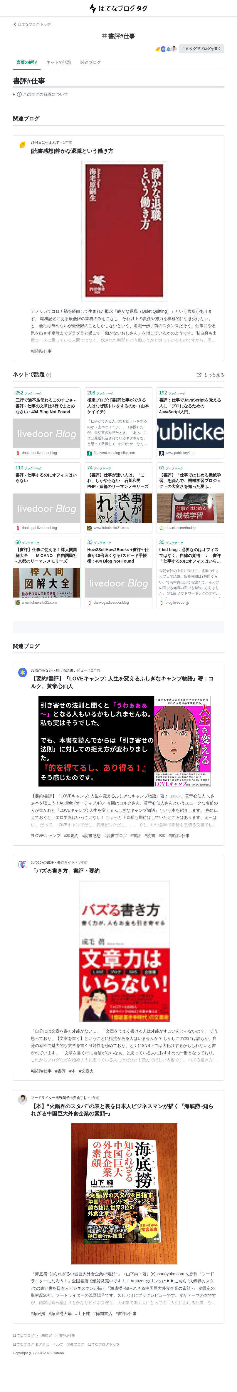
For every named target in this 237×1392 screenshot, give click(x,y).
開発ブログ (75, 1344)
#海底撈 (38, 1313)
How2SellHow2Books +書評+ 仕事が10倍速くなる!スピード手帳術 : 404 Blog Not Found (118, 555)
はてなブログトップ (104, 1344)
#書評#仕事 (41, 351)
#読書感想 (91, 835)
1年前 (67, 142)
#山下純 (82, 1313)
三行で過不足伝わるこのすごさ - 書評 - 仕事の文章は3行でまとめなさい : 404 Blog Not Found (46, 406)
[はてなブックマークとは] (48, 374)
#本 (162, 835)
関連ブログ (90, 62)
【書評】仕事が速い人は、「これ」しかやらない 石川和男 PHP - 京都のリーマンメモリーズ (118, 481)
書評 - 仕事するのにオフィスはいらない (46, 478)
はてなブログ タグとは (31, 1344)
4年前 (95, 1098)
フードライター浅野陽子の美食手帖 (59, 1098)
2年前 (95, 670)
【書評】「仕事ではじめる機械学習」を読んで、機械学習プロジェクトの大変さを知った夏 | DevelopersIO (190, 481)
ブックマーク (29, 392)
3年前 (83, 862)
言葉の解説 (26, 62)
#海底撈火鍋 (60, 1313)
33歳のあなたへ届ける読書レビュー (59, 670)
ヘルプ (58, 1344)
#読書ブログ (115, 835)
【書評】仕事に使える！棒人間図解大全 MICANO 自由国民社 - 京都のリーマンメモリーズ (47, 555)
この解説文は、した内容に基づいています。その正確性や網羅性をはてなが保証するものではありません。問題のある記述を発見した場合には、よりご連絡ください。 (40, 95)
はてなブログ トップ (32, 24)
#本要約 (71, 835)
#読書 (150, 835)
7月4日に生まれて (45, 142)
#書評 (136, 835)
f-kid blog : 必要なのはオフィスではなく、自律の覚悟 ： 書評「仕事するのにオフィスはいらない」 (190, 556)
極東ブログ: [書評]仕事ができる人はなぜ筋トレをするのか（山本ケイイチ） (118, 406)
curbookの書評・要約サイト (53, 862)
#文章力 (86, 1071)
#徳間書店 (102, 1313)
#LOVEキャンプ (45, 835)
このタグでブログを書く (201, 49)
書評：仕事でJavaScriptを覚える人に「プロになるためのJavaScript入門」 (190, 406)
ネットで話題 (58, 62)
